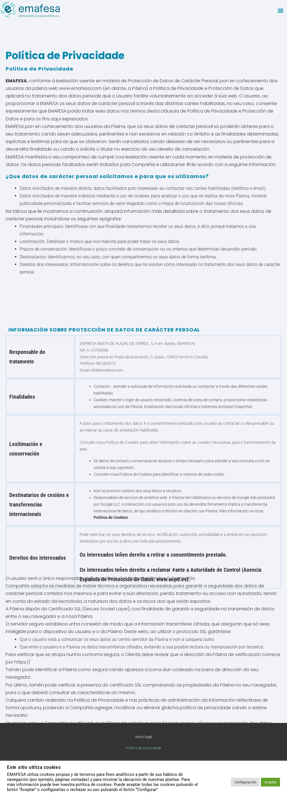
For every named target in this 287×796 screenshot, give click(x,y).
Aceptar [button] (270, 782)
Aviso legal (143, 737)
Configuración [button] (245, 782)
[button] (280, 10)
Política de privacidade (143, 748)
